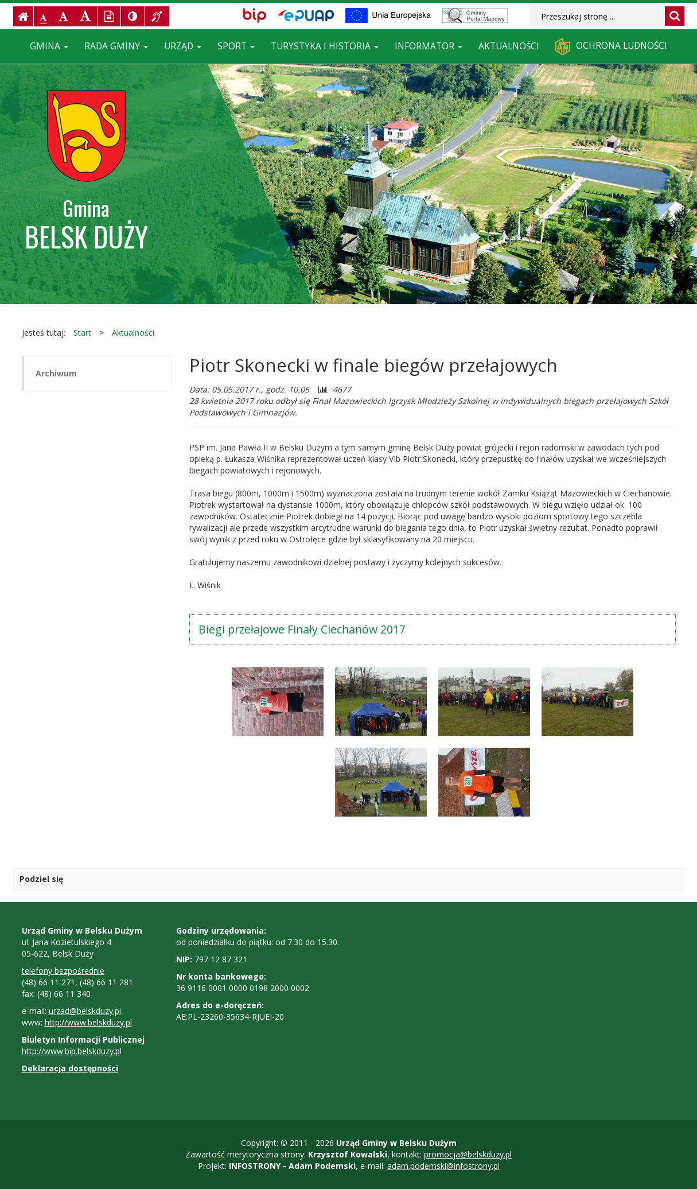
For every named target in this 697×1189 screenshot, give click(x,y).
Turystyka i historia (325, 46)
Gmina (49, 46)
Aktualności (508, 46)
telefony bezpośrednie (63, 970)
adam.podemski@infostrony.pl (443, 1165)
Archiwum (56, 373)
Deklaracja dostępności (70, 1068)
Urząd (182, 46)
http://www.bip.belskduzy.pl (72, 1051)
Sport (236, 46)
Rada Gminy (116, 46)
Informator (428, 46)
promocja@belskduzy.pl (468, 1154)
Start (82, 332)
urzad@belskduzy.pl (85, 1010)
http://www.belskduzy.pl (88, 1022)
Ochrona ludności (611, 46)
